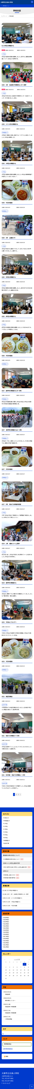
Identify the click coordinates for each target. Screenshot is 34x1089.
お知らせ (6, 818)
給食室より (7, 840)
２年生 (6, 826)
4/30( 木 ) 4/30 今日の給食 (10, 905)
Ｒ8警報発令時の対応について (13, 859)
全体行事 (6, 843)
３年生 (6, 829)
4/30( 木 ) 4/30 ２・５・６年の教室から (12, 898)
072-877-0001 (9, 1078)
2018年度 (6, 934)
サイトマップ (6, 1083)
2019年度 (6, 932)
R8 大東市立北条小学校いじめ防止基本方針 (17, 867)
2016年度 (6, 938)
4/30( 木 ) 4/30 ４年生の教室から (11, 902)
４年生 (6, 832)
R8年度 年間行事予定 (11, 878)
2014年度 (6, 943)
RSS (7, 1056)
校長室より (7, 820)
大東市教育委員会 (8, 1049)
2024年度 (6, 922)
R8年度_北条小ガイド (11, 875)
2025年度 (6, 919)
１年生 (6, 823)
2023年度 (6, 924)
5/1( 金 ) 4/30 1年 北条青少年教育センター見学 (15, 894)
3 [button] (18, 794)
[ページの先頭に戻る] (32, 1087)
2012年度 (6, 947)
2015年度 (6, 940)
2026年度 (6, 917)
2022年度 (6, 926)
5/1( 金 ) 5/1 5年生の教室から (10, 890)
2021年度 (6, 928)
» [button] (20, 794)
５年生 (6, 835)
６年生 (6, 837)
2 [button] (16, 794)
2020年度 (6, 930)
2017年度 (6, 936)
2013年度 (6, 945)
